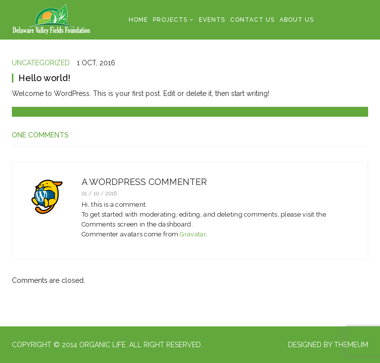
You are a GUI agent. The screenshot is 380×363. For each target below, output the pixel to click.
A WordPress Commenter (144, 182)
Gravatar (192, 234)
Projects (170, 19)
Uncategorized (41, 63)
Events (212, 19)
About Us (297, 19)
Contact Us (252, 19)
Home (138, 19)
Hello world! (44, 78)
